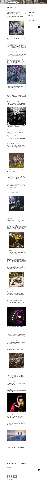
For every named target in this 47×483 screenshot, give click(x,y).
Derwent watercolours (11, 449)
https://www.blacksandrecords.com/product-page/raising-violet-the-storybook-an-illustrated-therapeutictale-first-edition (16, 102)
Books (18, 7)
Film (32, 7)
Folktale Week (18, 449)
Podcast (15, 9)
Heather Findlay (22, 449)
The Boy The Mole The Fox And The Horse (16, 450)
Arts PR (8, 9)
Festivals (29, 7)
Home (7, 7)
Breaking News (14, 7)
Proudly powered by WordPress (24, 477)
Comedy (22, 7)
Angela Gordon (10, 448)
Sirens (9, 450)
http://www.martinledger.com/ (11, 430)
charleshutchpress (16, 2)
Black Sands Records (16, 448)
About (10, 7)
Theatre (38, 7)
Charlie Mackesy (22, 448)
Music (35, 7)
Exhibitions (25, 7)
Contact (11, 9)
